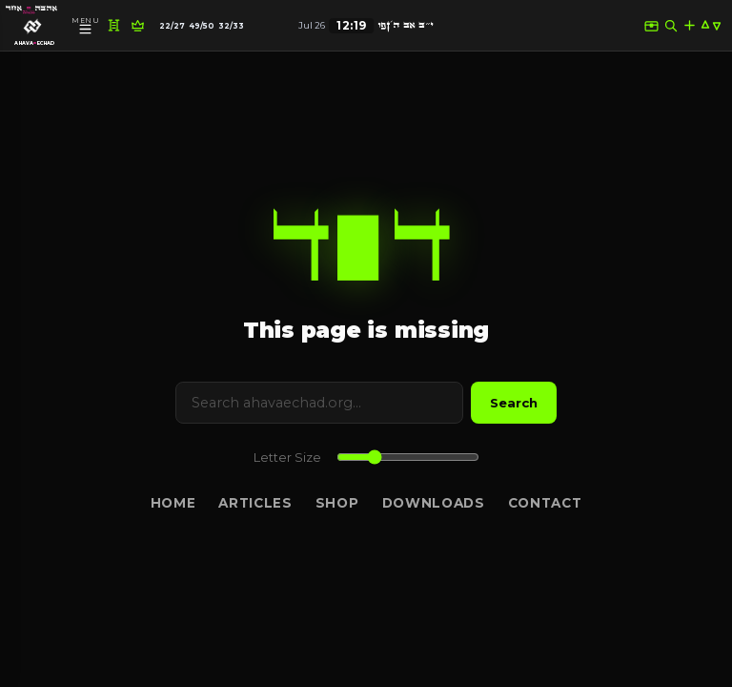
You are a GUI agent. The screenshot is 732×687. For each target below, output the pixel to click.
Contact (545, 502)
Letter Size (287, 457)
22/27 (172, 26)
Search (514, 402)
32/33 (231, 26)
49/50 (201, 26)
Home (173, 502)
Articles (255, 502)
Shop (337, 502)
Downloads (433, 502)
